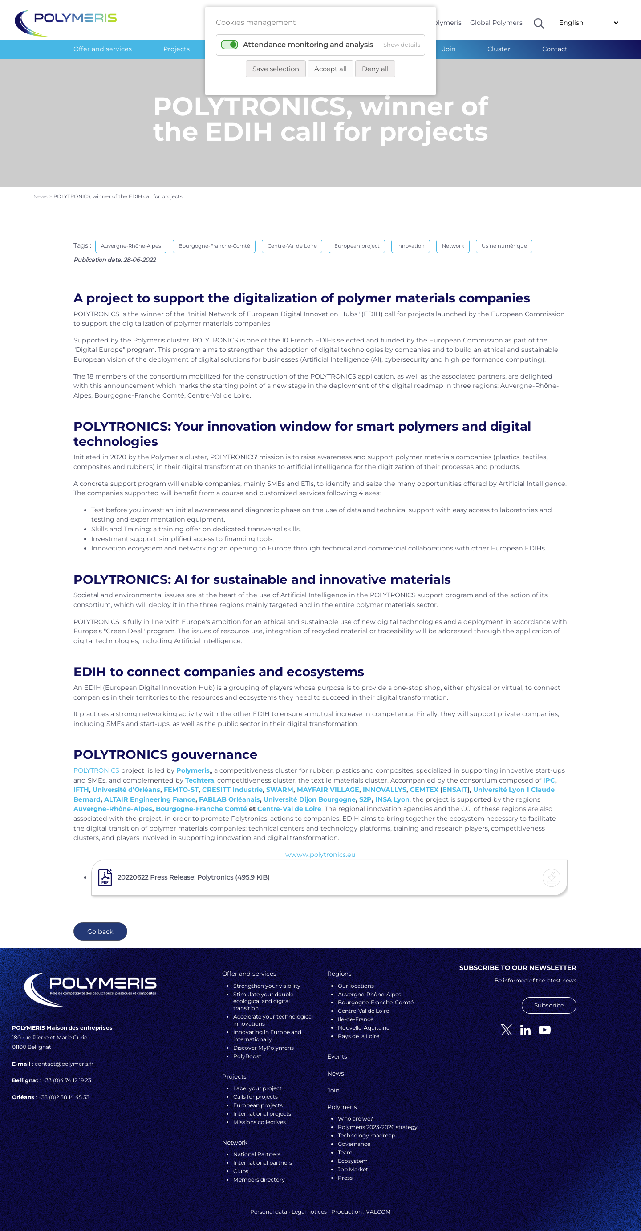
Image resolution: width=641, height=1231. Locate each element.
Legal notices (309, 1204)
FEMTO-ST (181, 783)
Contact (555, 49)
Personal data (268, 1204)
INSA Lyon (392, 792)
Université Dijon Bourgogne (310, 792)
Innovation (411, 239)
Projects (176, 49)
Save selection (275, 69)
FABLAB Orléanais (229, 792)
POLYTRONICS (96, 763)
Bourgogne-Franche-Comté (214, 239)
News (41, 189)
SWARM (279, 783)
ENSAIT (454, 783)
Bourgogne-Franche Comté (201, 802)
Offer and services (102, 49)
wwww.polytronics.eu (320, 847)
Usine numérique (504, 239)
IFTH (81, 783)
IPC (549, 773)
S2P (365, 792)
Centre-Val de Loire (292, 239)
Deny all (375, 69)
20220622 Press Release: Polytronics (194, 870)
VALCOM (378, 1204)
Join (449, 49)
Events (337, 1049)
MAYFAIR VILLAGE (328, 783)
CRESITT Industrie (232, 783)
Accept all (330, 69)
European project (357, 239)
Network (453, 239)
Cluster (499, 49)
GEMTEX (424, 783)
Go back (100, 924)
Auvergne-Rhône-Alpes (131, 239)
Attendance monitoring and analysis (308, 45)
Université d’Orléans (126, 783)
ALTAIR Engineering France (149, 792)
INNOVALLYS (384, 783)
